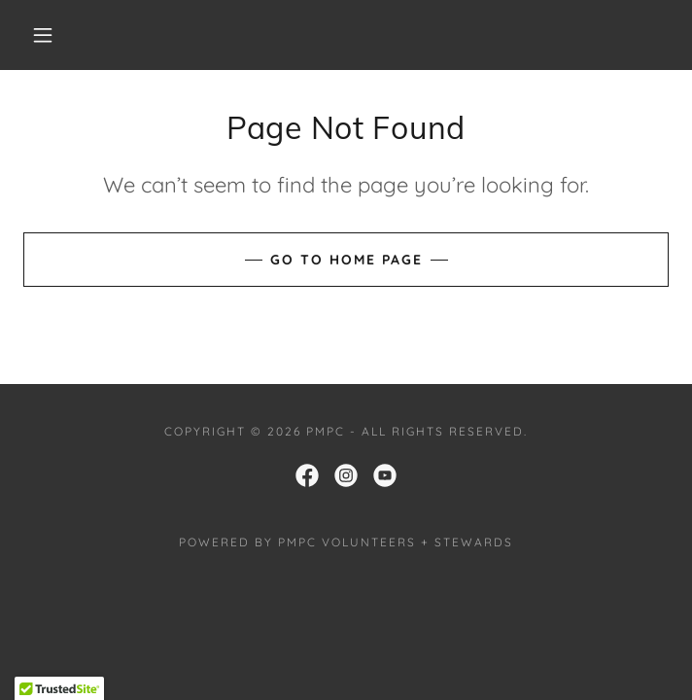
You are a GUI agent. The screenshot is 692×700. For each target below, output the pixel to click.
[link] (307, 475)
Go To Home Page (346, 259)
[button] (55, 35)
